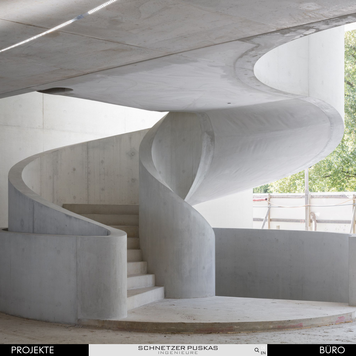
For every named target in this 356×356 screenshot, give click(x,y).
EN (263, 353)
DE (263, 348)
